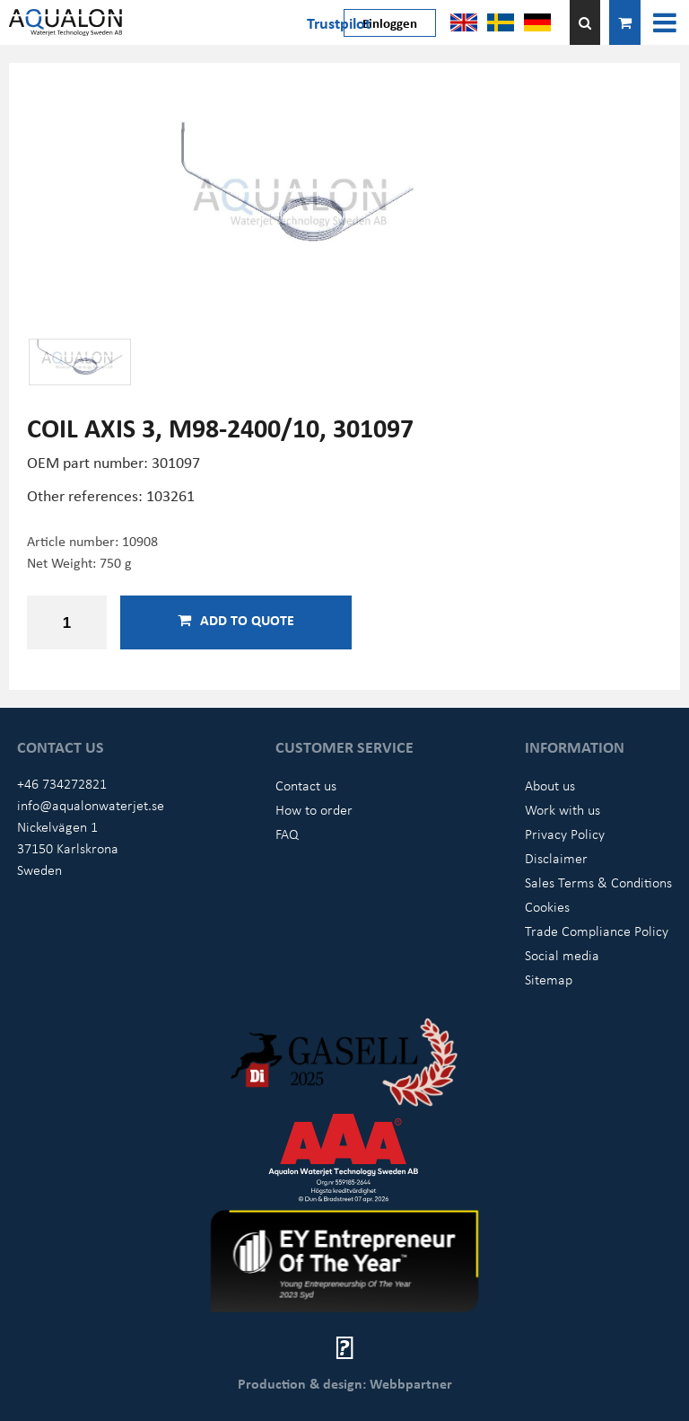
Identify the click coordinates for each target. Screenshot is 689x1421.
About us (550, 785)
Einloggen (389, 22)
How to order (314, 809)
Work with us (562, 809)
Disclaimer (556, 858)
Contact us (305, 785)
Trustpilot (339, 22)
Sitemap (548, 979)
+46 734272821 (62, 783)
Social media (562, 955)
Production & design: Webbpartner (345, 1383)
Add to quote (236, 620)
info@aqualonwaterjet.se (90, 805)
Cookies (547, 906)
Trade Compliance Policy (596, 930)
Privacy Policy (565, 833)
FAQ (287, 833)
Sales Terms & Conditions (598, 882)
